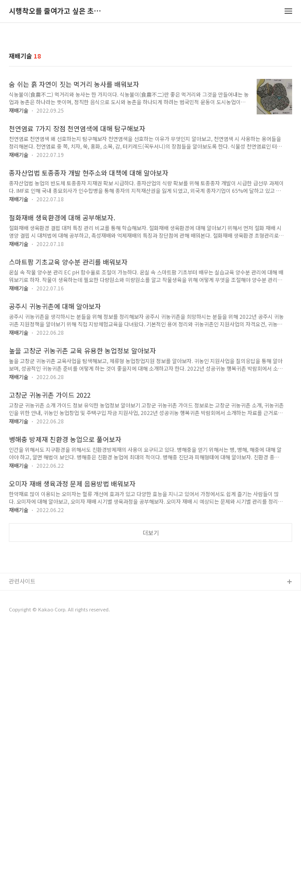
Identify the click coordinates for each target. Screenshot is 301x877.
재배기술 (18, 234)
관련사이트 (22, 829)
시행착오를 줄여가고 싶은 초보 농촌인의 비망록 (57, 11)
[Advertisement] (150, 98)
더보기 (151, 657)
